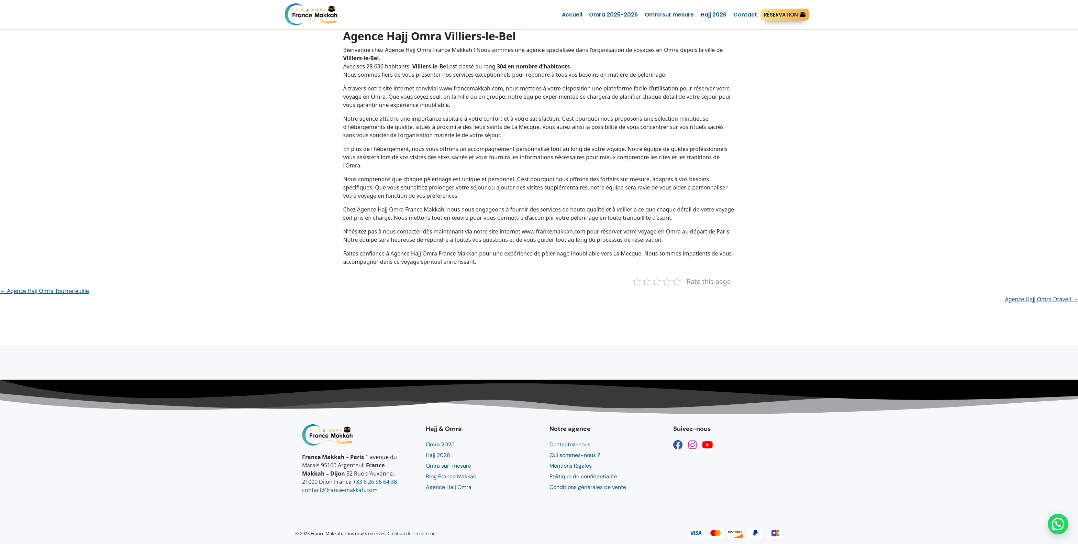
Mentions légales (570, 465)
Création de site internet (412, 533)
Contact (745, 15)
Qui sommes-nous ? (574, 455)
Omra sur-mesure (448, 465)
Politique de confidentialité (583, 476)
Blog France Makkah (451, 476)
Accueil (572, 15)
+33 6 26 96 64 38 (375, 482)
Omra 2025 (440, 444)
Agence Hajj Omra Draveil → (1041, 299)
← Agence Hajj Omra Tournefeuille (44, 291)
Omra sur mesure (669, 15)
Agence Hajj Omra (448, 487)
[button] (1058, 524)
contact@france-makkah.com (340, 490)
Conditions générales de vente (587, 487)
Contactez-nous (569, 444)
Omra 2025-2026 (613, 15)
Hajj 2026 (713, 15)
